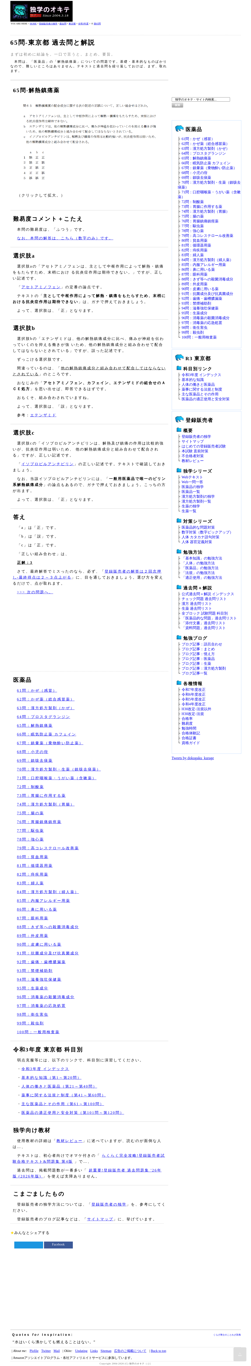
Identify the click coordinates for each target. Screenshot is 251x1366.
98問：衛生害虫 (32, 1014)
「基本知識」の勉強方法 (202, 558)
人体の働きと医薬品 (198, 384)
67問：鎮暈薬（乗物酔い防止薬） (50, 743)
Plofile (34, 1351)
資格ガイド (191, 743)
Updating (81, 1351)
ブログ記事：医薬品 (198, 659)
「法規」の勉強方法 (198, 573)
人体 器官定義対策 (197, 542)
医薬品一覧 (191, 492)
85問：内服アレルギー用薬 (43, 901)
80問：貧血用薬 (32, 857)
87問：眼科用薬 (32, 918)
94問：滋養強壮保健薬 (39, 979)
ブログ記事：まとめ (198, 649)
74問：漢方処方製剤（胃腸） (46, 804)
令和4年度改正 (194, 704)
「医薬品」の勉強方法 (200, 568)
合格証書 (189, 738)
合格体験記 (191, 733)
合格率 (187, 719)
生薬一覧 (189, 511)
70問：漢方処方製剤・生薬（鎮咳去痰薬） (59, 769)
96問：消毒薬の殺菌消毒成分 (46, 997)
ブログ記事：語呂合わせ (202, 644)
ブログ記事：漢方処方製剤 (204, 668)
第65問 (97, 23)
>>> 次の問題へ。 (35, 592)
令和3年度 (83, 23)
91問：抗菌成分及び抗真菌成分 (48, 953)
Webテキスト (192, 477)
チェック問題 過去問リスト (204, 599)
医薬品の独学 (193, 487)
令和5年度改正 (194, 699)
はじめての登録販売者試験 (204, 446)
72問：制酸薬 (30, 787)
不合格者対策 (193, 456)
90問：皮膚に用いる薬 (39, 944)
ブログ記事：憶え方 (198, 654)
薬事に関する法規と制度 (202, 389)
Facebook (58, 1244)
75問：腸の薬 (30, 813)
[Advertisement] (157, 11)
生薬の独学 (191, 506)
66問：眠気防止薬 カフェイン (46, 734)
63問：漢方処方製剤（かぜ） (46, 708)
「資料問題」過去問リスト (204, 628)
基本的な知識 (193, 380)
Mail (56, 1351)
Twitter (46, 1351)
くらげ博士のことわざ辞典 (227, 1335)
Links (94, 1351)
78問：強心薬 (30, 839)
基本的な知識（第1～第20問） (51, 1078)
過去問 (62, 23)
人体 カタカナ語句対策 (200, 537)
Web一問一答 (192, 482)
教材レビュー (69, 1141)
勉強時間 (189, 728)
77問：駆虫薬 (30, 831)
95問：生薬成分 (32, 988)
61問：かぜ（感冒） (37, 690)
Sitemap (105, 1351)
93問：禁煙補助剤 (35, 971)
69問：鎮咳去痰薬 (35, 760)
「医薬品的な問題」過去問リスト (209, 618)
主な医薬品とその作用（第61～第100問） (62, 1104)
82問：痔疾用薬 (32, 874)
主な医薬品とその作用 (200, 394)
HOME (33, 23)
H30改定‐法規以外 (196, 709)
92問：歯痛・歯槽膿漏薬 (41, 962)
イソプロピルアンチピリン (47, 464)
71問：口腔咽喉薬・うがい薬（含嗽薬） (57, 778)
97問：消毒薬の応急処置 (41, 1006)
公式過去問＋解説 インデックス (208, 594)
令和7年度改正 (194, 690)
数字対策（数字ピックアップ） (207, 532)
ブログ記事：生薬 (196, 663)
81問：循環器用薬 (35, 866)
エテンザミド (43, 415)
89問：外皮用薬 (32, 936)
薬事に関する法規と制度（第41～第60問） (63, 1095)
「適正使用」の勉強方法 (202, 578)
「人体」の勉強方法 (198, 563)
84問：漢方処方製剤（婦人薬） (48, 892)
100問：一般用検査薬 (38, 1032)
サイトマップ (100, 1219)
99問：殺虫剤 (30, 1023)
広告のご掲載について (130, 1351)
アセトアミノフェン (41, 287)
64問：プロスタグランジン (43, 717)
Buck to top (158, 1351)
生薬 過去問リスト (197, 608)
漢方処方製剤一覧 (196, 501)
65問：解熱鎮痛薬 (35, 725)
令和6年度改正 (194, 694)
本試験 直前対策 (195, 451)
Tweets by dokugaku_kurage (193, 758)
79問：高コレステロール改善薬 (48, 848)
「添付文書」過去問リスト (204, 623)
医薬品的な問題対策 (198, 527)
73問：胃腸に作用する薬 (41, 796)
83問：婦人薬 (30, 883)
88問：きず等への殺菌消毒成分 (48, 927)
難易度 (187, 723)
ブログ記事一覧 (194, 673)
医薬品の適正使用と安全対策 (206, 399)
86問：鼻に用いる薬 (37, 909)
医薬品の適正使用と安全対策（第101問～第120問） (72, 1113)
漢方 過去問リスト (197, 604)
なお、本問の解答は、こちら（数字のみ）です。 (65, 238)
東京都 (72, 23)
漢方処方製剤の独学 (198, 496)
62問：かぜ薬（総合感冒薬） (46, 699)
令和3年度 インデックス (45, 1069)
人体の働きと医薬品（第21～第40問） (59, 1086)
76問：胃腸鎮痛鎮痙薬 (39, 822)
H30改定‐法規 (193, 714)
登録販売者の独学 (48, 23)
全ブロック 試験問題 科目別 (205, 613)
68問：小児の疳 (32, 752)
